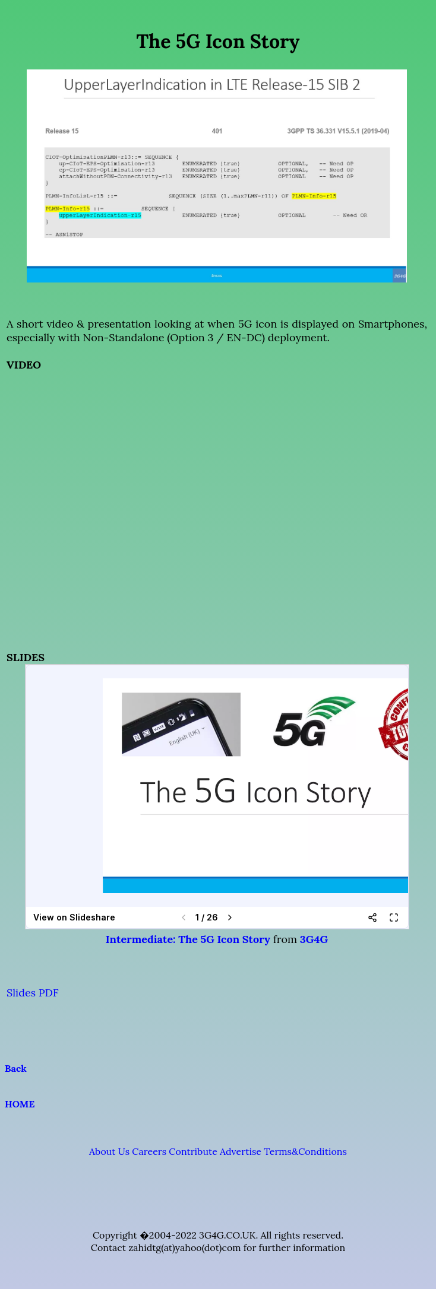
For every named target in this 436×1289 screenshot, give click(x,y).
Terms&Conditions (305, 1151)
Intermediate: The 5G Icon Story (188, 939)
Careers (149, 1151)
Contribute (193, 1151)
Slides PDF (33, 992)
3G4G (314, 939)
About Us (109, 1151)
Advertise (240, 1151)
